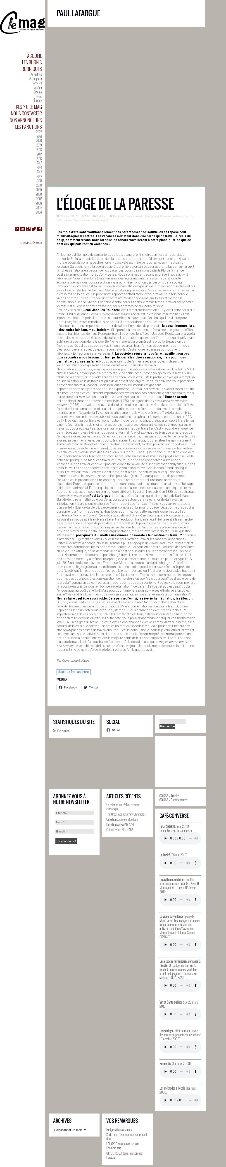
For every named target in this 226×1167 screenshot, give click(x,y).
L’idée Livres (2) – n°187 (119, 829)
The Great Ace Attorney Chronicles (125, 813)
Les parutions (28, 126)
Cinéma (37, 92)
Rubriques (31, 68)
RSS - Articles (169, 795)
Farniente (118, 216)
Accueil (34, 55)
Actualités (36, 74)
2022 (39, 131)
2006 (39, 203)
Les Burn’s (32, 62)
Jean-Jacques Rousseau (158, 216)
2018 (39, 149)
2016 (39, 158)
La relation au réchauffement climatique (123, 806)
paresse (67, 220)
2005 (39, 207)
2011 (39, 181)
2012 (39, 176)
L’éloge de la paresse (115, 204)
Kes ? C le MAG (29, 106)
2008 (39, 194)
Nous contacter (26, 113)
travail (104, 220)
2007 (39, 198)
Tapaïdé (37, 87)
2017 (39, 154)
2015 (39, 162)
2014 (39, 167)
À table (38, 100)
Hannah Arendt (134, 216)
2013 (39, 172)
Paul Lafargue (81, 220)
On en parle (35, 78)
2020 (39, 140)
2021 (39, 136)
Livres (39, 96)
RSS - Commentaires (173, 799)
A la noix (127, 1129)
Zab (86, 216)
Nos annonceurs (26, 119)
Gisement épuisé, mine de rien (127, 1136)
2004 (39, 212)
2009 (39, 189)
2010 (39, 185)
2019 (39, 145)
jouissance (178, 216)
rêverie (95, 220)
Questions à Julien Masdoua (122, 819)
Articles (37, 83)
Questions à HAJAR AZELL (121, 824)
